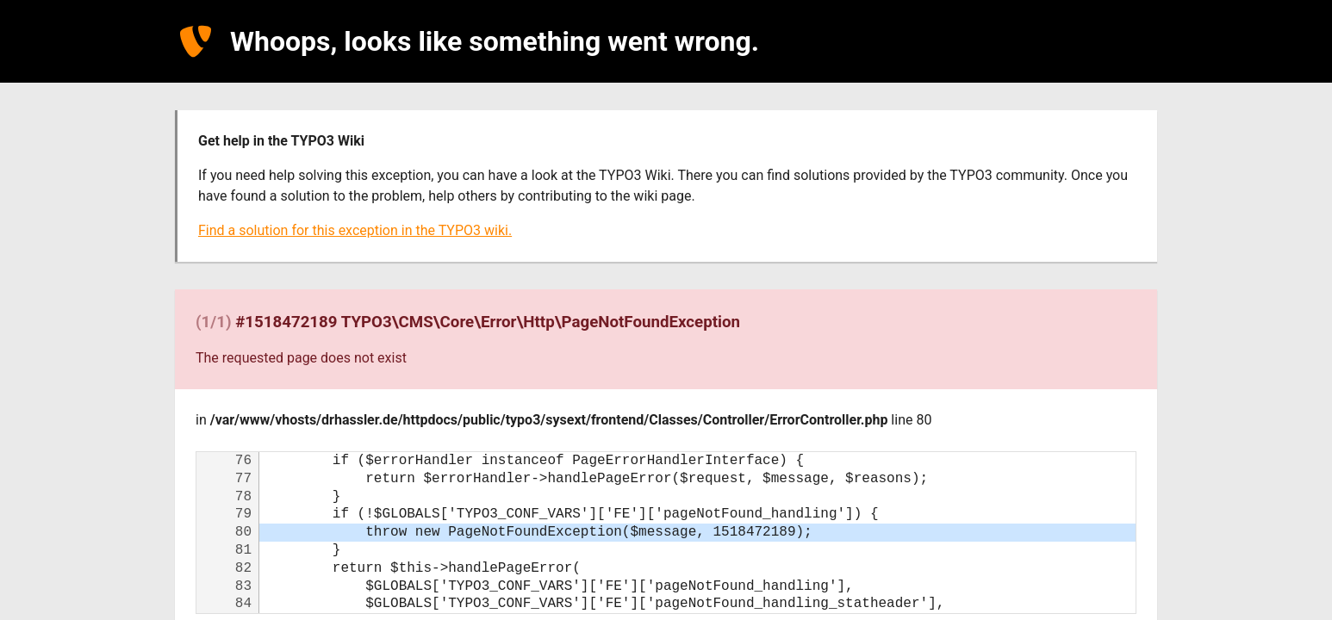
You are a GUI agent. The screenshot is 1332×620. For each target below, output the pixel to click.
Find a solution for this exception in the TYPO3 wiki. (355, 230)
